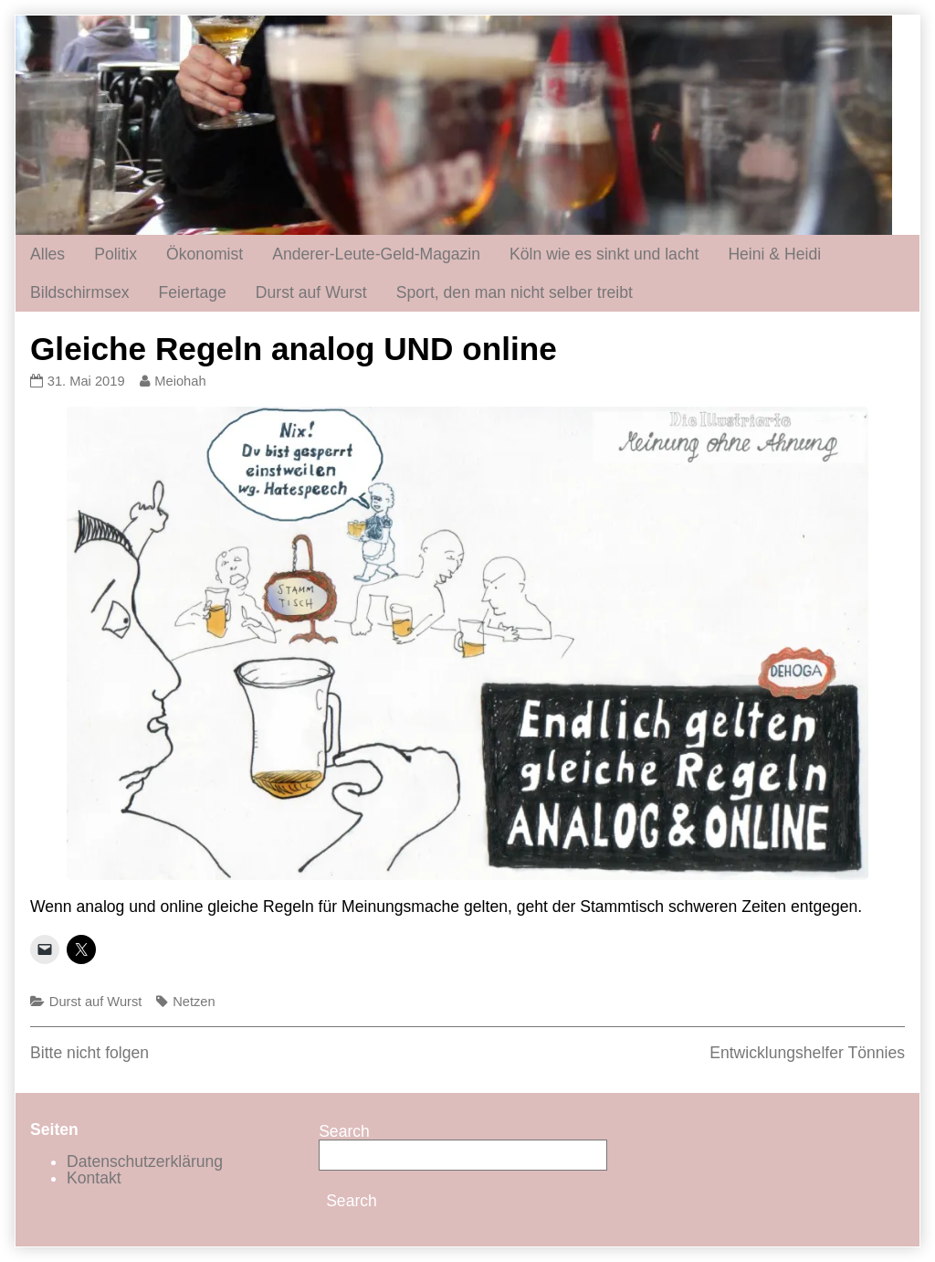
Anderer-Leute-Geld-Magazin (376, 254)
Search (344, 1131)
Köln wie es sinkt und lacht (604, 254)
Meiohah (179, 381)
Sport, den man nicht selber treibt (514, 292)
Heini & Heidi (774, 254)
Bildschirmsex (80, 292)
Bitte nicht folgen (89, 1053)
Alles (47, 254)
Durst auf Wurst (311, 292)
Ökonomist (204, 254)
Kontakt (94, 1178)
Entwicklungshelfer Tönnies (807, 1053)
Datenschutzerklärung (145, 1161)
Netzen (194, 1001)
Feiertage (192, 292)
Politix (115, 254)
